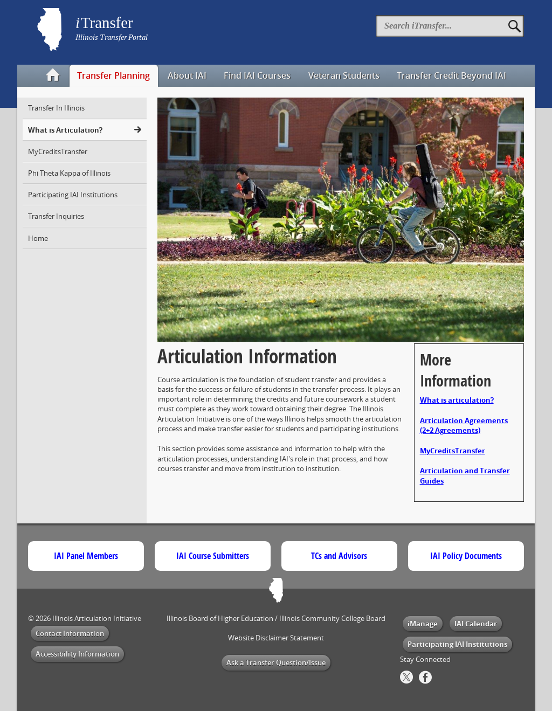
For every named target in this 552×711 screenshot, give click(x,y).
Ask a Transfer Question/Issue (276, 662)
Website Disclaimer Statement (276, 638)
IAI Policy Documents (466, 556)
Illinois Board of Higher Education (220, 618)
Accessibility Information (77, 654)
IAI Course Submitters (212, 556)
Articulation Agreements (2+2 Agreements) (464, 425)
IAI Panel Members (86, 556)
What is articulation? (457, 400)
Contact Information (70, 633)
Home (38, 238)
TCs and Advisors (339, 556)
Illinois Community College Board (332, 618)
